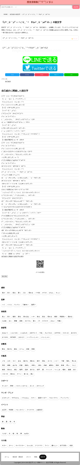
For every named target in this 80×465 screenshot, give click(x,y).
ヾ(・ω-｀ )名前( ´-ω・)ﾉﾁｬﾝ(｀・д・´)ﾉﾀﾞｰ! (15, 253)
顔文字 (43, 457)
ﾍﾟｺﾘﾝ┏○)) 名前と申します (10, 233)
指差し (27, 365)
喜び (3, 292)
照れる (31, 292)
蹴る (15, 349)
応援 (20, 365)
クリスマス (30, 410)
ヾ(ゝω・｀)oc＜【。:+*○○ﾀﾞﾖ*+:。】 (14, 99)
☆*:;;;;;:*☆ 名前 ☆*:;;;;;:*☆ (11, 175)
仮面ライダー (42, 398)
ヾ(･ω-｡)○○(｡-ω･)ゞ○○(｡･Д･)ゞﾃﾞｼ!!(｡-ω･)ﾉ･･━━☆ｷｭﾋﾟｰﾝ (21, 134)
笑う (8, 292)
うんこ (74, 365)
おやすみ (57, 333)
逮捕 (69, 369)
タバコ (50, 361)
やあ (40, 333)
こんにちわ (14, 333)
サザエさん (15, 398)
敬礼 (67, 361)
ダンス (32, 386)
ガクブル (28, 321)
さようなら (48, 333)
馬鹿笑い (63, 316)
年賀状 (11, 410)
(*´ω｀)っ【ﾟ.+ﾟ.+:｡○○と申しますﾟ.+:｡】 (13, 105)
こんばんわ (23, 333)
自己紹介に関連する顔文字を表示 (12, 256)
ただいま (66, 333)
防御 (33, 349)
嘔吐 (64, 369)
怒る (14, 292)
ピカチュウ (5, 398)
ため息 (4, 321)
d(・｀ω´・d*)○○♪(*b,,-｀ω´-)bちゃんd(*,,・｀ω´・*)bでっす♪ (21, 178)
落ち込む (26, 316)
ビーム (21, 349)
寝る (43, 361)
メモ (3, 361)
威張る (51, 365)
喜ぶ (3, 316)
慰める (70, 316)
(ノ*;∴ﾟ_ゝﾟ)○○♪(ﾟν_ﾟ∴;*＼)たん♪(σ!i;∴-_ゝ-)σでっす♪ (18, 195)
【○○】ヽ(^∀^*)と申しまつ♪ (11, 107)
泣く (24, 292)
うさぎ (4, 433)
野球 (11, 386)
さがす (76, 7)
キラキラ (45, 321)
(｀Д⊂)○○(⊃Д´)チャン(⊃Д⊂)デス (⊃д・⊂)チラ (17, 151)
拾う (74, 369)
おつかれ (5, 337)
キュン (58, 292)
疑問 (20, 369)
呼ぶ (67, 365)
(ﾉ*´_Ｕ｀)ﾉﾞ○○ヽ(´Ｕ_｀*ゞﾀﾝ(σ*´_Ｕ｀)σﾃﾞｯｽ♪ (40, 38)
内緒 (45, 365)
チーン (19, 374)
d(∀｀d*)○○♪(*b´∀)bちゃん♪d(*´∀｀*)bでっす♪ (16, 230)
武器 (27, 349)
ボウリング (40, 386)
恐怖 (20, 321)
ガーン (11, 445)
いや (33, 316)
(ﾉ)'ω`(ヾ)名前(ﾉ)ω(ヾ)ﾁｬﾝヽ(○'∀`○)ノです (15, 189)
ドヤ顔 (37, 292)
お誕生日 (39, 410)
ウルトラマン (53, 398)
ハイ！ (56, 361)
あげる (15, 365)
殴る (3, 349)
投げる (9, 349)
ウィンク (49, 369)
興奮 (15, 321)
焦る (38, 316)
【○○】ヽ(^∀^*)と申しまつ (10, 137)
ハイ (3, 304)
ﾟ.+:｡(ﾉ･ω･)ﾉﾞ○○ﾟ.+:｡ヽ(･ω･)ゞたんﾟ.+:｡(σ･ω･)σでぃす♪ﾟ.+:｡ (21, 192)
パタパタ (5, 374)
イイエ (9, 304)
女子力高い (63, 445)
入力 (8, 361)
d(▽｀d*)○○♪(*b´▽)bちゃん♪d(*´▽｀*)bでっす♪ (17, 201)
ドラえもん (25, 398)
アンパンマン (64, 398)
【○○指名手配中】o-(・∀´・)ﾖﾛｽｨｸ (13, 140)
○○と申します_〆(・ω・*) (10, 157)
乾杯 (57, 365)
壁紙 (35, 457)
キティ (33, 398)
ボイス (28, 457)
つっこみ (57, 369)
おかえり (21, 337)
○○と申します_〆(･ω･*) (9, 236)
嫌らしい (54, 445)
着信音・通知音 (18, 457)
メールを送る (40, 272)
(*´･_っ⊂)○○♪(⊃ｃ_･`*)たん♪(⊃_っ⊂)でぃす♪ (16, 154)
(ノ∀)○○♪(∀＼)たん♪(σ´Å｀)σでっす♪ (13, 128)
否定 (3, 365)
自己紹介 (8, 81)
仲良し (34, 365)
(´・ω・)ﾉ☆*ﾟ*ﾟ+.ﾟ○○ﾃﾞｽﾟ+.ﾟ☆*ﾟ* (13, 131)
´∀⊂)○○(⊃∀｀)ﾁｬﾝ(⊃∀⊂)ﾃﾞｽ (12, 198)
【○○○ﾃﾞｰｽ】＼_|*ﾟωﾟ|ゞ (10, 110)
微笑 (14, 316)
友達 (71, 445)
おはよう (5, 333)
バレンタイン (20, 410)
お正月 (4, 410)
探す (38, 361)
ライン (47, 445)
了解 (62, 361)
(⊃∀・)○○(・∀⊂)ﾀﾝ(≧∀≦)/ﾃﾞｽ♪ (13, 96)
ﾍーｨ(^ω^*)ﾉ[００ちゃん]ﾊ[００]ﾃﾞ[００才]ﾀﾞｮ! (17, 207)
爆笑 (55, 316)
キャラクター (20, 445)
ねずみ (26, 433)
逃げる (25, 361)
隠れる (32, 361)
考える (74, 361)
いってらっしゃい (33, 337)
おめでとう (33, 333)
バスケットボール (21, 386)
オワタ (44, 292)
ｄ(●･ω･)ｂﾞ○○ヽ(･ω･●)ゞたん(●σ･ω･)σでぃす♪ (17, 183)
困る (19, 316)
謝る (39, 365)
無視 (3, 369)
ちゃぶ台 (30, 445)
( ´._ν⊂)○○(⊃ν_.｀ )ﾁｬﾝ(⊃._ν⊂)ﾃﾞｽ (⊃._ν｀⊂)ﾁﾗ (18, 119)
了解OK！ (25, 304)
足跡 (26, 369)
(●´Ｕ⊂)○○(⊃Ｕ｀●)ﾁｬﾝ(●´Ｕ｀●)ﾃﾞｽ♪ (14, 166)
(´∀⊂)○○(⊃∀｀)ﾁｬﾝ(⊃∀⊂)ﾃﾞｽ (12, 113)
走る (19, 361)
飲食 (62, 365)
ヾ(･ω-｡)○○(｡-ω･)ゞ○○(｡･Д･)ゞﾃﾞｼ (13, 102)
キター (4, 445)
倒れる (12, 374)
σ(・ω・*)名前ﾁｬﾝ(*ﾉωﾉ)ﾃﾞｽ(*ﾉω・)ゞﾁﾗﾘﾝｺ (15, 122)
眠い (32, 374)
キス (14, 361)
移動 (8, 365)
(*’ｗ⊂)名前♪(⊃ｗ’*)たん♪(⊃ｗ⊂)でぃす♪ (15, 216)
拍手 (38, 369)
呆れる (9, 369)
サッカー (5, 386)
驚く (19, 292)
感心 (15, 369)
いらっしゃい (45, 337)
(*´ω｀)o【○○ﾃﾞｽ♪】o (8, 116)
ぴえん (51, 292)
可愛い (59, 321)
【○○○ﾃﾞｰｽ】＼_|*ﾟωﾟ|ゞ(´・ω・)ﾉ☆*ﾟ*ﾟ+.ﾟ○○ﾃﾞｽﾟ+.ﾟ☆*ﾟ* (21, 213)
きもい (53, 321)
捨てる (32, 369)
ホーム (7, 457)
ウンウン (17, 304)
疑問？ (33, 304)
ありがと (74, 333)
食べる (26, 374)
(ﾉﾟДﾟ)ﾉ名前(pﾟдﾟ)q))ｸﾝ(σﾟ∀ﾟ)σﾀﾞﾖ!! (13, 160)
